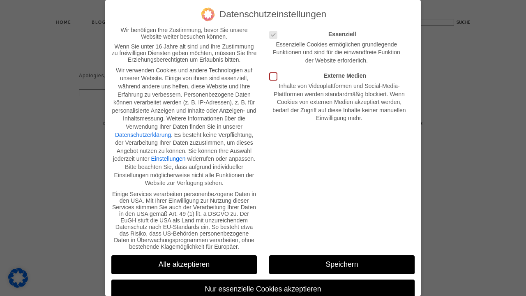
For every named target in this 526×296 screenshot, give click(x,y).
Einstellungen (168, 157)
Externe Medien (320, 74)
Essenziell (315, 32)
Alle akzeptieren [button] (184, 263)
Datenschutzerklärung (143, 133)
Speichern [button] (342, 263)
